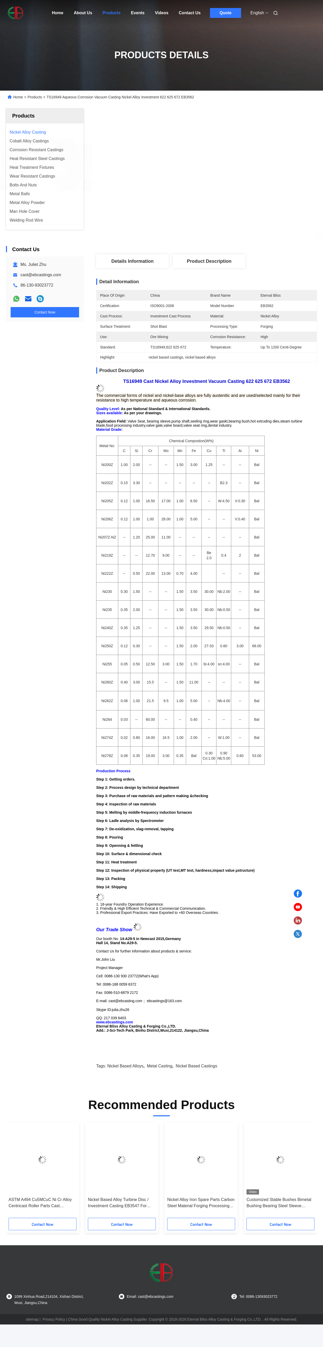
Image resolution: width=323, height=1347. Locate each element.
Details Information (132, 261)
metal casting (159, 1066)
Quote (225, 13)
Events (137, 13)
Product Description (209, 261)
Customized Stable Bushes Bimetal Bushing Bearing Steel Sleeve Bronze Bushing (279, 1203)
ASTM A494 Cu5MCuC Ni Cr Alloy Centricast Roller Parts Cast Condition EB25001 (40, 1203)
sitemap (32, 1319)
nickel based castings (196, 1066)
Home (57, 13)
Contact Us (190, 13)
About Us (83, 13)
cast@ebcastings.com (40, 275)
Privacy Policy (54, 1319)
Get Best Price (234, 237)
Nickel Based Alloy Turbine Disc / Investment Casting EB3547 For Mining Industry (118, 1203)
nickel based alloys (125, 1066)
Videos (161, 13)
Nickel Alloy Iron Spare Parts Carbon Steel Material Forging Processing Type (201, 1203)
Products (112, 13)
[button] (23, 1172)
